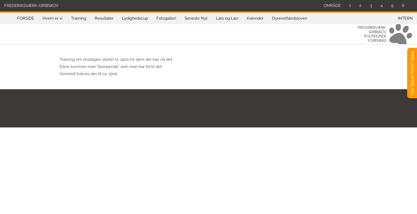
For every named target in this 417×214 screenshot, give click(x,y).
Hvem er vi (52, 18)
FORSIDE (25, 18)
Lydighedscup (135, 18)
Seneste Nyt (196, 18)
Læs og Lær (227, 18)
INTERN (405, 18)
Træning (78, 18)
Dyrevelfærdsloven (289, 18)
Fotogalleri (166, 18)
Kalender (255, 18)
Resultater (104, 18)
